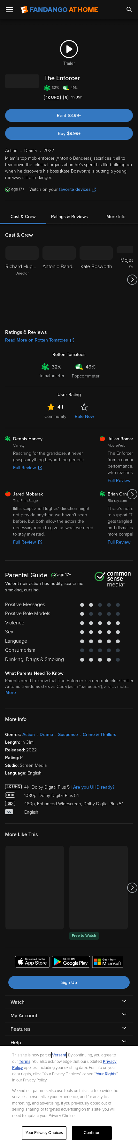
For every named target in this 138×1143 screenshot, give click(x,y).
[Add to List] (129, 97)
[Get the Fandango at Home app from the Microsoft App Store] (107, 963)
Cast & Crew (23, 216)
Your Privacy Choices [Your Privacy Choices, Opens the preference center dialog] (44, 1132)
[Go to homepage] (59, 9)
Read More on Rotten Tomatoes (39, 340)
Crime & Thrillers (99, 734)
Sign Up (69, 982)
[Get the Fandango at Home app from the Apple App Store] (32, 963)
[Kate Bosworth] (96, 279)
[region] (69, 1094)
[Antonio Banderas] (59, 279)
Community (55, 416)
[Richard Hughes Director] (22, 279)
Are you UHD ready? (93, 787)
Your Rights (106, 1074)
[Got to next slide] (132, 279)
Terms (24, 1061)
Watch (18, 1002)
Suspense (68, 734)
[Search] (129, 9)
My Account (24, 1015)
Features (20, 1029)
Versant (59, 1055)
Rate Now (84, 416)
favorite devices (77, 189)
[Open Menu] (9, 9)
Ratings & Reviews (69, 216)
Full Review (27, 467)
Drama (46, 734)
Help (16, 1042)
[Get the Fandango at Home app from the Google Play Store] (70, 963)
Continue (92, 1132)
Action (28, 734)
